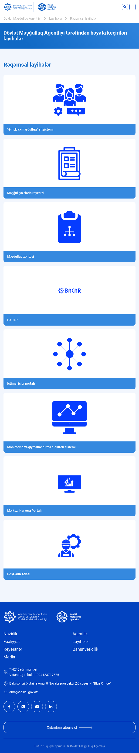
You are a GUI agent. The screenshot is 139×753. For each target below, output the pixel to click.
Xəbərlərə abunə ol (69, 727)
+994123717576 (47, 675)
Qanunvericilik (85, 649)
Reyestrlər (12, 649)
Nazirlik (10, 634)
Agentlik (80, 634)
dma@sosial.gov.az (23, 692)
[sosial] (18, 7)
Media (9, 657)
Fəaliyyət (11, 641)
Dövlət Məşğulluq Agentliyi (22, 18)
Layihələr (55, 18)
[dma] (47, 7)
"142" (13, 669)
